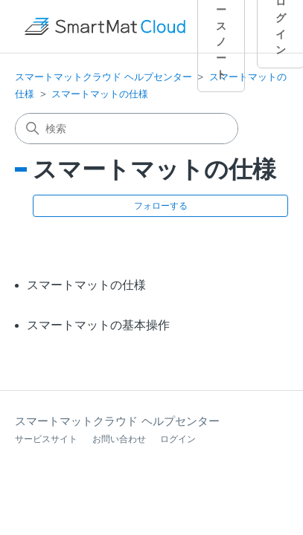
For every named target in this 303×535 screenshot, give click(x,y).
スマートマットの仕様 (99, 94)
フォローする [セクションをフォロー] (161, 206)
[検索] (126, 128)
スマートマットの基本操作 (98, 325)
